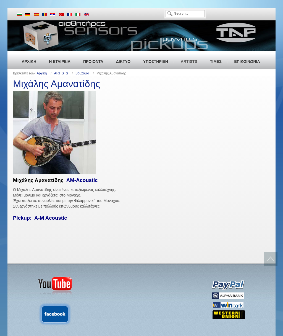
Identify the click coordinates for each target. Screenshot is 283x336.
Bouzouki (82, 73)
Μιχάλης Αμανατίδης (56, 83)
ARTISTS (61, 73)
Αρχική (42, 73)
